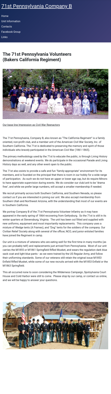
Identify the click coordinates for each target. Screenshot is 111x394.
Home (4, 16)
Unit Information (10, 21)
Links (4, 37)
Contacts (6, 26)
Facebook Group (11, 31)
